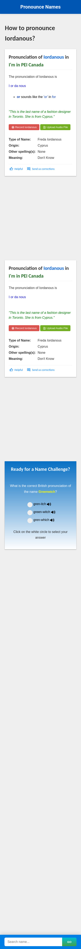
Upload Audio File (55, 127)
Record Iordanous (24, 127)
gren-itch (45, 504)
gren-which (46, 520)
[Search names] (33, 942)
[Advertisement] (38, 220)
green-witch (46, 512)
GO (69, 942)
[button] (17, 169)
